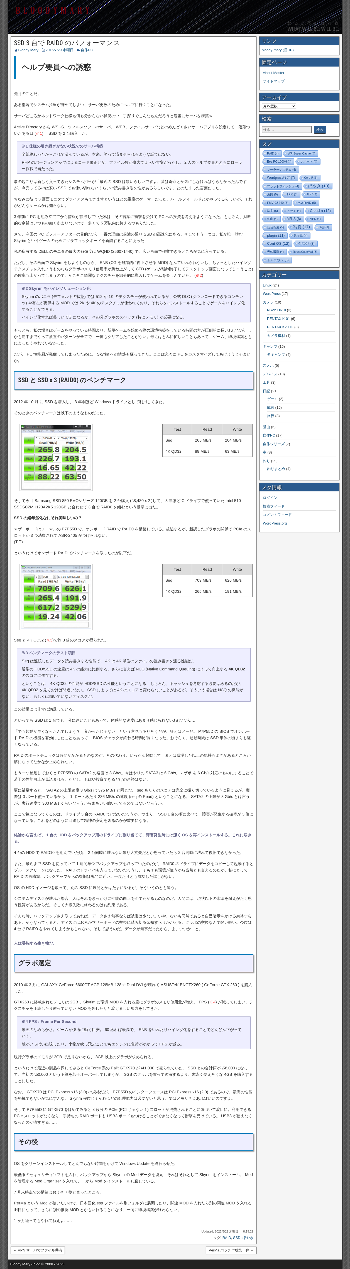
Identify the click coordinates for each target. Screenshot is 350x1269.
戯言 (270, 407)
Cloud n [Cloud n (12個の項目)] (320, 211)
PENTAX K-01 (278, 319)
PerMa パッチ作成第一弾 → (231, 1250)
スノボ (268, 365)
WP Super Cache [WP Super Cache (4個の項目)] (301, 153)
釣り (266, 461)
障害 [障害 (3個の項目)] (324, 227)
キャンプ (270, 346)
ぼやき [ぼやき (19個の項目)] (318, 185)
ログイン (270, 498)
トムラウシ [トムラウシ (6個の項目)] (278, 260)
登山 (266, 427)
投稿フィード (274, 506)
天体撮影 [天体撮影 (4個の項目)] (275, 251)
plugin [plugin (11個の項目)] (276, 235)
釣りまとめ (276, 469)
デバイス (270, 374)
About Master (273, 73)
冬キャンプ (276, 354)
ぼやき (248, 1238)
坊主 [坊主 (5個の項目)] (272, 210)
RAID (226, 1238)
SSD (237, 1238)
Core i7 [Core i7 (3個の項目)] (310, 177)
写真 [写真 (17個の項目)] (301, 227)
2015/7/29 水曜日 (60, 50)
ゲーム (272, 399)
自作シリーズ (274, 444)
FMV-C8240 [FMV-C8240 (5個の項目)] (277, 202)
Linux (267, 285)
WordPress (272, 293)
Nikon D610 (276, 310)
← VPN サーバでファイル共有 (38, 1250)
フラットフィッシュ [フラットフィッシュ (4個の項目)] (283, 186)
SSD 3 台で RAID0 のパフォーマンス (67, 43)
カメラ (268, 302)
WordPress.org (275, 523)
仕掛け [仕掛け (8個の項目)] (306, 244)
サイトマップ (274, 81)
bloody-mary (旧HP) (278, 50)
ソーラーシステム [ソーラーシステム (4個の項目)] (281, 169)
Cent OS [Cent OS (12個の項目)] (278, 243)
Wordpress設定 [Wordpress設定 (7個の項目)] (281, 178)
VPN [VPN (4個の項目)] (315, 219)
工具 (266, 382)
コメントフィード (277, 515)
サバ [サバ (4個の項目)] (312, 194)
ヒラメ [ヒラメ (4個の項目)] (294, 210)
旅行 (270, 416)
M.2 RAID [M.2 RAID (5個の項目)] (307, 202)
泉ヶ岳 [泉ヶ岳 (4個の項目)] (300, 235)
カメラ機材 (276, 336)
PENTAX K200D (280, 327)
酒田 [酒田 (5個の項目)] (272, 194)
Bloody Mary (28, 50)
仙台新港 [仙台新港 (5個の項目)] (275, 227)
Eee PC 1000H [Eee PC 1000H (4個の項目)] (279, 161)
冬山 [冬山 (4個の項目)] (272, 219)
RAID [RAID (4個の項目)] (273, 153)
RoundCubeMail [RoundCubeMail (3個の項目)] (305, 251)
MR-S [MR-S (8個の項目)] (294, 219)
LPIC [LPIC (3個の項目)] (292, 194)
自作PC (87, 50)
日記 (266, 391)
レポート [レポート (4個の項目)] (308, 161)
